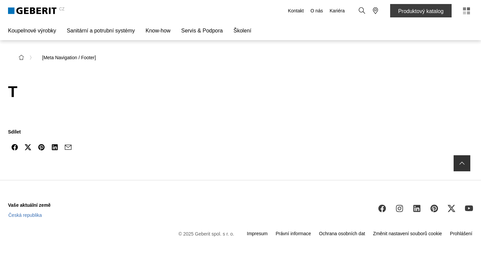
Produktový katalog (421, 11)
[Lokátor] (375, 10)
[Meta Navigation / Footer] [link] (69, 57)
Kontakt (296, 10)
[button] (362, 10)
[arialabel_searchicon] (362, 10)
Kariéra (337, 10)
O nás (316, 10)
